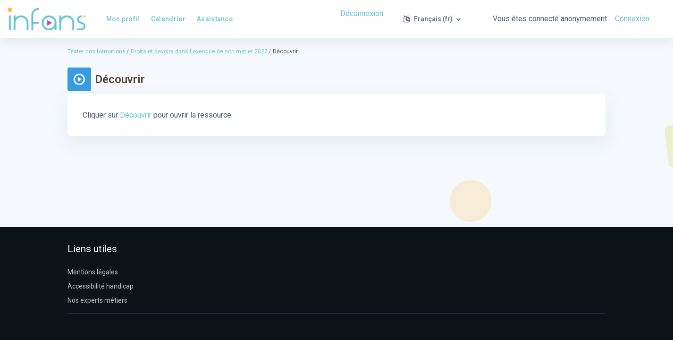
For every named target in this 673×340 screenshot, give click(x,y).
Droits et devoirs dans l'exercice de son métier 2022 (199, 51)
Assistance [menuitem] (215, 19)
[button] (432, 19)
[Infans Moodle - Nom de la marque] (46, 19)
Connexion (632, 18)
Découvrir (135, 114)
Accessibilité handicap (100, 286)
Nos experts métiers (97, 300)
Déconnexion (361, 13)
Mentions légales (92, 272)
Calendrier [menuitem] (168, 19)
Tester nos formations (96, 51)
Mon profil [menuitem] (123, 19)
